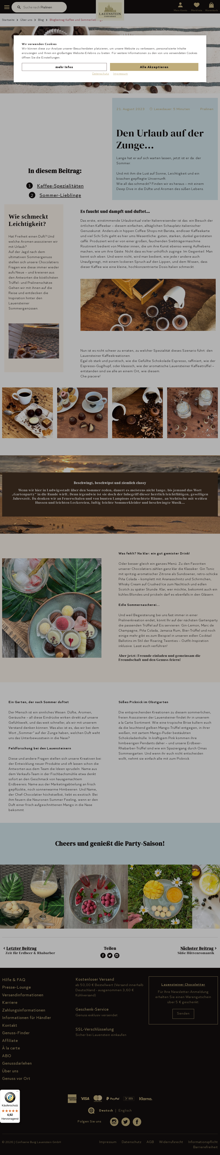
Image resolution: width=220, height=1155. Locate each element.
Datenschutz (100, 73)
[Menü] (17, 1092)
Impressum (120, 73)
